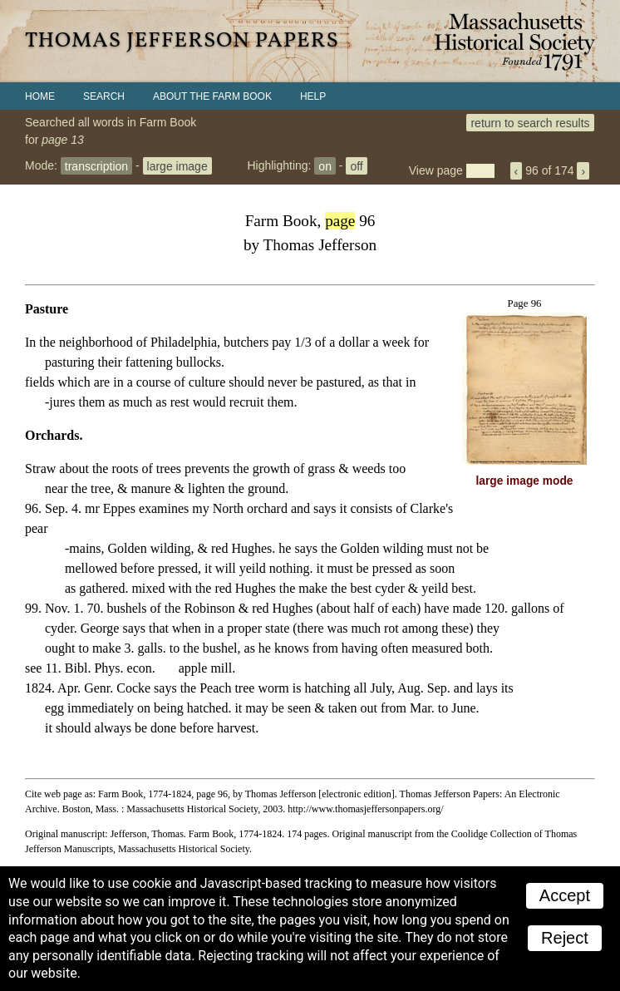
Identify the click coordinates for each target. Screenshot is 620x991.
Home (40, 96)
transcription (96, 165)
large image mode (524, 481)
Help (313, 96)
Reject (564, 938)
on (325, 165)
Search (104, 96)
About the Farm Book (212, 96)
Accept (564, 895)
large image (177, 165)
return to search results (529, 122)
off (356, 165)
